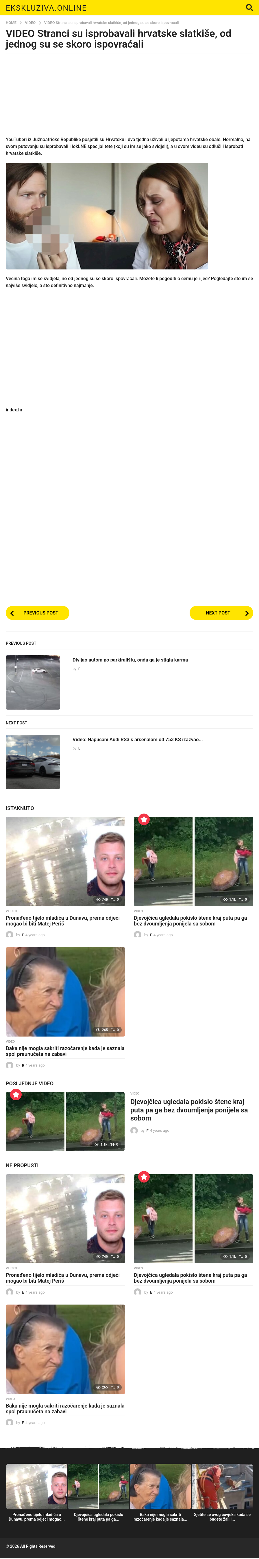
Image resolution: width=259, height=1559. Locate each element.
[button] (249, 7)
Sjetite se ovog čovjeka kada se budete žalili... (222, 1517)
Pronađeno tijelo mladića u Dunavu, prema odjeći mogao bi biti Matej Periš (63, 921)
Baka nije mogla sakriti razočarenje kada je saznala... (160, 1517)
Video (138, 912)
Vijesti (11, 912)
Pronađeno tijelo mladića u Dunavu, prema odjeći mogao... (37, 1517)
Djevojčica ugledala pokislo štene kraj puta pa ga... (98, 1517)
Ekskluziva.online (54, 7)
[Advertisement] (129, 98)
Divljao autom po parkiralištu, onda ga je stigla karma (141, 660)
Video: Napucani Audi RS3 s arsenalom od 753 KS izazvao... (150, 740)
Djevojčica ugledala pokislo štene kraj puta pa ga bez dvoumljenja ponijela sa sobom (190, 921)
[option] (37, 1495)
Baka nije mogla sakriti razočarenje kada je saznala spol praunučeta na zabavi (65, 1052)
